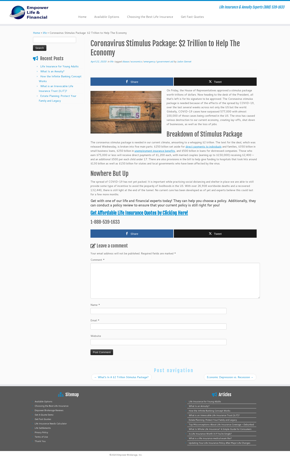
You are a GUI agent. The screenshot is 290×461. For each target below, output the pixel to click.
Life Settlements (43, 428)
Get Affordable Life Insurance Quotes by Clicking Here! (139, 213)
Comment (97, 260)
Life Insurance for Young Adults (59, 66)
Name (95, 305)
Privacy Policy (41, 432)
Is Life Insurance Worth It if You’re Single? (210, 433)
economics (136, 61)
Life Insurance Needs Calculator (51, 423)
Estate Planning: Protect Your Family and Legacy (213, 419)
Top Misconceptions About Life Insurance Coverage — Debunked (221, 424)
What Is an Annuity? (52, 71)
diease (125, 61)
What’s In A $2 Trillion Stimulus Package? (121, 377)
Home (82, 16)
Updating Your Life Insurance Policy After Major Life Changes (219, 443)
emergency (150, 61)
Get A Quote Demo (44, 414)
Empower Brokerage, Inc (129, 454)
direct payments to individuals (204, 146)
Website (95, 336)
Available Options (106, 16)
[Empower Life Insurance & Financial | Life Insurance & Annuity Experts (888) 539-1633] (33, 12)
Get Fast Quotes (192, 16)
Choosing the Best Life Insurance (150, 16)
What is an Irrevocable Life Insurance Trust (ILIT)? (214, 415)
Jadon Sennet (184, 61)
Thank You (40, 441)
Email (94, 320)
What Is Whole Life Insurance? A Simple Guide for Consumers (220, 429)
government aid (165, 61)
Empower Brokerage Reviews (49, 410)
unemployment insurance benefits (155, 151)
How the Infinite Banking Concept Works (209, 410)
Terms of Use (41, 436)
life (45, 33)
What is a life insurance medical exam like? (210, 438)
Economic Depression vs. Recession (230, 377)
